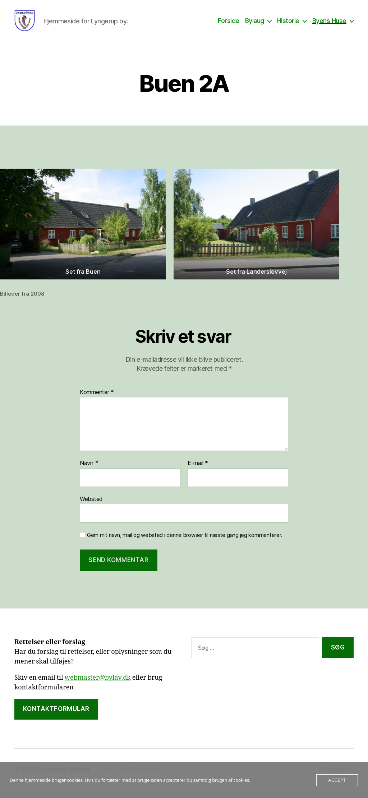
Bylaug (254, 25)
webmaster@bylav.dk (98, 686)
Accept (337, 780)
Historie (288, 25)
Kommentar (97, 401)
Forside (228, 25)
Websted (91, 507)
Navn (89, 472)
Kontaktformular (56, 717)
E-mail (198, 472)
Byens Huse (329, 25)
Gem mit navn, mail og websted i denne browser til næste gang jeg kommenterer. (184, 544)
